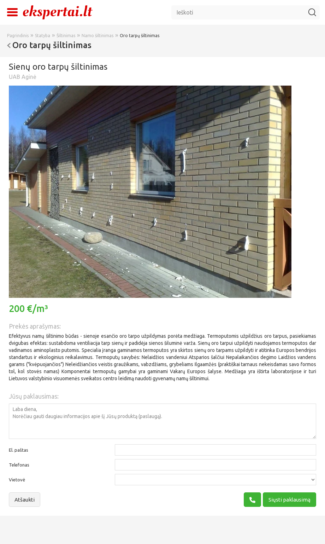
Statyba (42, 35)
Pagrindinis (18, 35)
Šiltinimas (66, 35)
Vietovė (17, 479)
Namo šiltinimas (97, 35)
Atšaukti (24, 500)
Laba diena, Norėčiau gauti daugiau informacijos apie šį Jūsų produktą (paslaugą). (162, 421)
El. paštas (18, 449)
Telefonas (19, 464)
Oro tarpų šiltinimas (139, 35)
